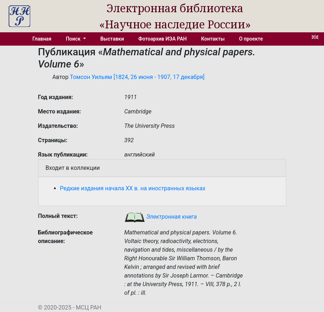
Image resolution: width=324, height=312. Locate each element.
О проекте (251, 39)
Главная (41, 39)
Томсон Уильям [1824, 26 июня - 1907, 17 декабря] (137, 77)
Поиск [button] (74, 39)
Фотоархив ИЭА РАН (162, 39)
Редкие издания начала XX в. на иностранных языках (133, 188)
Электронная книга (160, 216)
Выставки (112, 39)
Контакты (212, 39)
